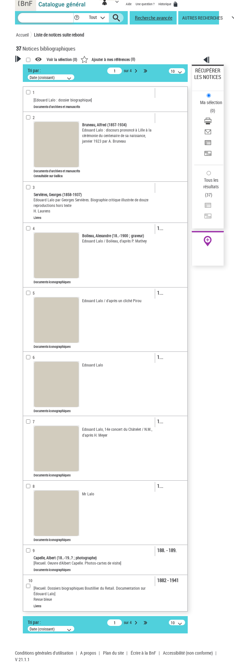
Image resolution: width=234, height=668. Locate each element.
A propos (88, 653)
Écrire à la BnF (143, 653)
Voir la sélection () (62, 59)
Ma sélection (211, 102)
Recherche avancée (153, 17)
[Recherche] (45, 18)
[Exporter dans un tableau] (208, 145)
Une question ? (145, 4)
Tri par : (34, 70)
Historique (165, 4)
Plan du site (113, 653)
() (107, 59)
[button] (77, 18)
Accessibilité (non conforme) (188, 653)
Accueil (22, 35)
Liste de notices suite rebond (59, 35)
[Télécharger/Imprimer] (208, 123)
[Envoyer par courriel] (208, 134)
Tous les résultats (211, 183)
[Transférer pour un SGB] (208, 155)
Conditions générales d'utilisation (44, 653)
